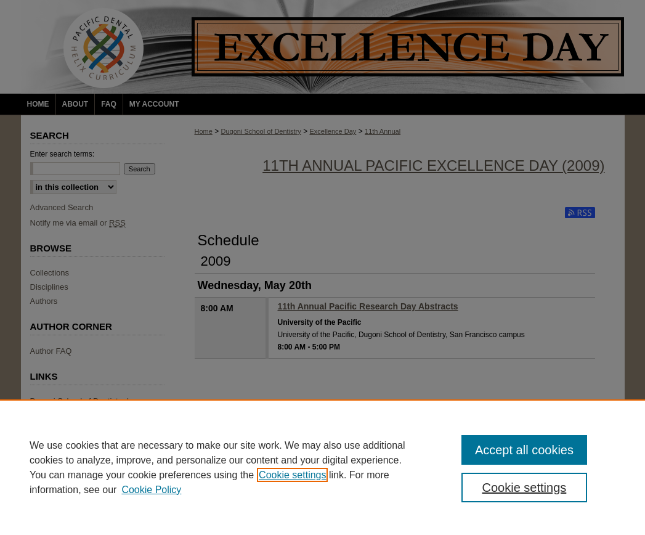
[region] (322, 467)
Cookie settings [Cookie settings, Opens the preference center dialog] (524, 487)
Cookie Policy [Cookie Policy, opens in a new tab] (151, 489)
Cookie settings (292, 475)
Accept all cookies (524, 450)
